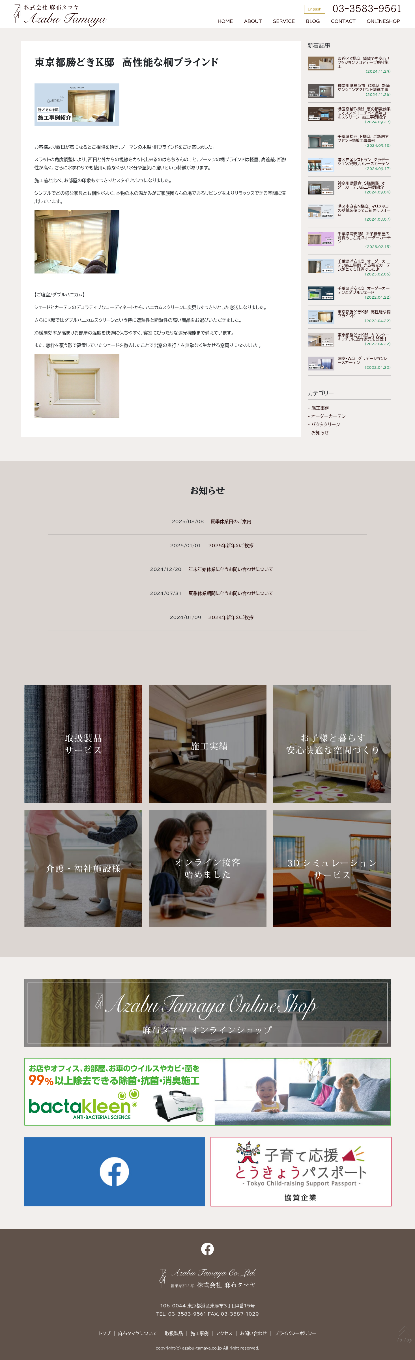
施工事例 (199, 1333)
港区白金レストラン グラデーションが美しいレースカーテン (363, 162)
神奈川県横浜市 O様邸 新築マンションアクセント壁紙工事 (364, 88)
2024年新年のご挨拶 (230, 617)
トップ (104, 1333)
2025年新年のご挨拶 (230, 545)
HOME (225, 21)
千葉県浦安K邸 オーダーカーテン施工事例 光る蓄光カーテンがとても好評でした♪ (364, 265)
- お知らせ (318, 432)
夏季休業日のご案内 (230, 521)
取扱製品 (174, 1333)
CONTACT (343, 21)
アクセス (224, 1333)
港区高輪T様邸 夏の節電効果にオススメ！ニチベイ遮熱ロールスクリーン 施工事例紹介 (364, 113)
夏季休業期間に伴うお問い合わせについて (230, 593)
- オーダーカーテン (327, 416)
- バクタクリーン (324, 424)
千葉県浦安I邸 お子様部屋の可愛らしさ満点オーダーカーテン (364, 238)
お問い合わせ (253, 1333)
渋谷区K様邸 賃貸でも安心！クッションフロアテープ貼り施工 (364, 62)
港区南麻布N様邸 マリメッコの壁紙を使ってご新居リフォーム (364, 210)
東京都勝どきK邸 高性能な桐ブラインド (364, 314)
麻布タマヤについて (137, 1333)
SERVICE (284, 21)
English (314, 9)
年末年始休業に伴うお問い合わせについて (230, 569)
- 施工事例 (319, 408)
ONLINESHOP (383, 21)
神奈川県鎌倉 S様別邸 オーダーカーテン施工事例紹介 (363, 185)
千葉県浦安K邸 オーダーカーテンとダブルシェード (364, 290)
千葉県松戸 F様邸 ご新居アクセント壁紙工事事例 (363, 139)
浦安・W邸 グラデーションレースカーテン (362, 361)
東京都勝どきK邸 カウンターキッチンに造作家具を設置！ (363, 337)
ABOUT (253, 21)
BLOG (313, 21)
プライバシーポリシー (295, 1333)
